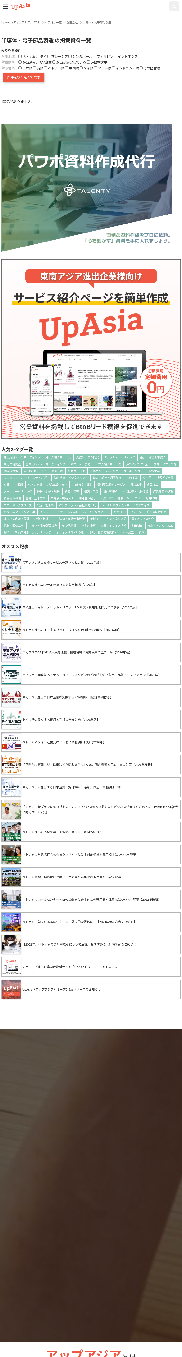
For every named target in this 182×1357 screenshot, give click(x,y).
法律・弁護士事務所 (72, 518)
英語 (6, 484)
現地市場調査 (12, 464)
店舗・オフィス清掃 (113, 525)
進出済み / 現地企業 (35, 61)
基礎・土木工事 (36, 498)
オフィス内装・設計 (16, 518)
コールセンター (133, 471)
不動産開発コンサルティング (32, 532)
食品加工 (152, 484)
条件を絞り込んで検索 (23, 76)
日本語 (25, 67)
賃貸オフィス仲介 (142, 518)
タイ (41, 56)
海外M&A (154, 471)
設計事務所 (110, 491)
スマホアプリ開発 (165, 464)
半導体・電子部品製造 (43, 525)
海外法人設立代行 (137, 464)
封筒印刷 (151, 498)
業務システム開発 (87, 457)
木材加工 (128, 532)
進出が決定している (69, 61)
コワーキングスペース (18, 505)
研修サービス (76, 471)
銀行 (6, 532)
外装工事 (136, 484)
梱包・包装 (91, 491)
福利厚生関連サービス (111, 484)
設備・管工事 (45, 505)
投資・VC (107, 498)
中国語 (18, 484)
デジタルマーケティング (119, 457)
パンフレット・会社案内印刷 (77, 505)
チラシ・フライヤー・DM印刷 (59, 512)
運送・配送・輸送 (48, 491)
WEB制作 (30, 471)
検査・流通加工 (44, 518)
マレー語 (136, 512)
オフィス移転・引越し (70, 532)
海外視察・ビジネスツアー (71, 477)
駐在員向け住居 (157, 512)
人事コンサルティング (104, 471)
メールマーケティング (18, 491)
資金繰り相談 (12, 498)
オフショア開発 (80, 464)
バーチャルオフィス (96, 512)
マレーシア (57, 56)
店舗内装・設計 (82, 484)
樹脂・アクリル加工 (160, 525)
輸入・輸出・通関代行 (107, 477)
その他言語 (69, 525)
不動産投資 (89, 525)
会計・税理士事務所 (153, 457)
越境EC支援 (11, 471)
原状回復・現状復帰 (135, 491)
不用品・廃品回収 (62, 498)
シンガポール (80, 56)
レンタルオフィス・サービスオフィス (125, 505)
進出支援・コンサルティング (22, 457)
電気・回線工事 (14, 525)
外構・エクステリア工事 (19, 512)
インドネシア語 (116, 518)
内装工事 (132, 477)
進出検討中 (97, 61)
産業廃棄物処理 (163, 491)
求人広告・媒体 (57, 484)
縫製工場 (57, 471)
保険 (142, 532)
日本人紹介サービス (108, 464)
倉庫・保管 (72, 491)
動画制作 (137, 525)
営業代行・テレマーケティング (45, 464)
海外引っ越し (87, 498)
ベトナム (27, 56)
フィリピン (103, 56)
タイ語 (147, 477)
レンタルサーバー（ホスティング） (26, 477)
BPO (43, 471)
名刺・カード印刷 (129, 498)
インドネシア (126, 56)
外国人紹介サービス (58, 457)
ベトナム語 (35, 484)
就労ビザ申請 (164, 477)
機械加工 (95, 518)
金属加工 (119, 512)
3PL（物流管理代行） (104, 532)
